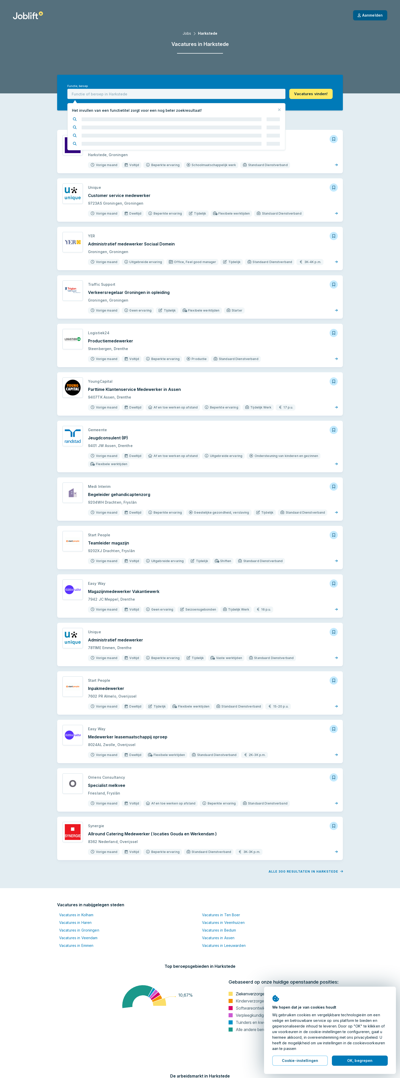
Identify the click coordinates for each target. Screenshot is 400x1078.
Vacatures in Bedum (219, 930)
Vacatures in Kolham (76, 915)
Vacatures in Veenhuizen (223, 922)
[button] (311, 94)
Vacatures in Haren (75, 922)
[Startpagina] (28, 15)
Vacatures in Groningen (79, 930)
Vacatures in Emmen (76, 945)
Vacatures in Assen (218, 938)
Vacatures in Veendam (78, 938)
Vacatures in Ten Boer (221, 915)
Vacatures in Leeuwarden (224, 945)
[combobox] (176, 94)
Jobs (187, 33)
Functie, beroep (77, 86)
